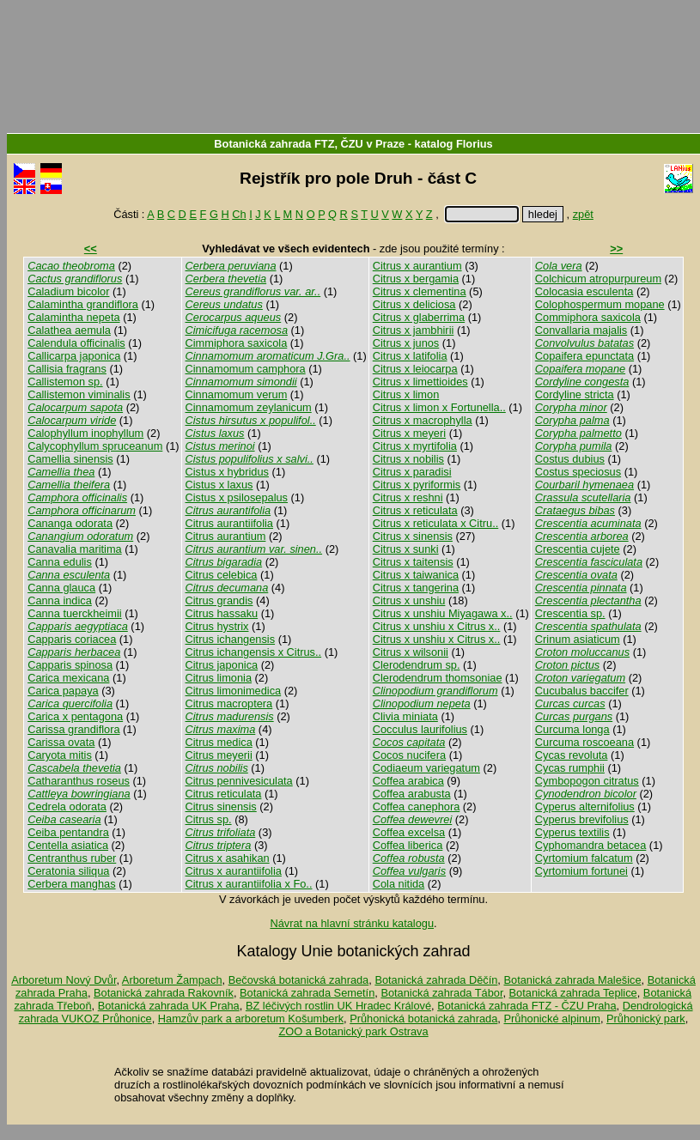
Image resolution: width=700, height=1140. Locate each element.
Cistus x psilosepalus (237, 497)
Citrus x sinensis (413, 536)
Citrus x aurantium (417, 265)
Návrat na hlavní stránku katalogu (352, 923)
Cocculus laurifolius (420, 729)
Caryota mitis (59, 755)
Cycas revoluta (571, 755)
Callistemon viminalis (78, 394)
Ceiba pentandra (68, 832)
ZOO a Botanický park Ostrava (353, 1031)
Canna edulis (59, 561)
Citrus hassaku (222, 613)
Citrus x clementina (419, 291)
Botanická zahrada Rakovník (164, 992)
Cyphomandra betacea (590, 845)
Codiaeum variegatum (426, 767)
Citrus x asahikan (228, 858)
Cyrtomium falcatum (584, 858)
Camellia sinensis (70, 458)
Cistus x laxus (219, 484)
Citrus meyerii (219, 755)
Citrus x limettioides (420, 381)
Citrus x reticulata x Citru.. (436, 523)
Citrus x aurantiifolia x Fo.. (249, 883)
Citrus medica (219, 742)
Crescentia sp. (570, 613)
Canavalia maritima (74, 549)
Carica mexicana (68, 677)
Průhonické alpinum (551, 1018)
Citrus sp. (209, 819)
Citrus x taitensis (413, 561)
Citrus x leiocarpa (415, 368)
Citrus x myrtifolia (415, 446)
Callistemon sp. (64, 381)
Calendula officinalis (76, 343)
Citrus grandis (219, 600)
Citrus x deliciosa (414, 304)
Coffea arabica (408, 780)
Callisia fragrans (67, 368)
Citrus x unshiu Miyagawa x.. (443, 613)
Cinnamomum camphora (246, 368)
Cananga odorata (70, 523)
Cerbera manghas (71, 883)
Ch (239, 214)
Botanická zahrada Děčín (435, 979)
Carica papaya (63, 690)
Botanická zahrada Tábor (441, 992)
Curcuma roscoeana (584, 742)
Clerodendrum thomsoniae (437, 677)
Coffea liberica (408, 845)
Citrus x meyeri (409, 433)
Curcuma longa (572, 729)
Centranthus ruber (71, 858)
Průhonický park (645, 1018)
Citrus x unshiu (409, 600)
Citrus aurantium (226, 536)
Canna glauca (61, 587)
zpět (583, 214)
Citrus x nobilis (408, 458)
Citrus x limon (406, 394)
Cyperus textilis (572, 832)
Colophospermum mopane (600, 304)
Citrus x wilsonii (410, 652)
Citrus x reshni (408, 497)
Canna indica (59, 600)
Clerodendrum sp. (416, 664)
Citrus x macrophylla (422, 420)
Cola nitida (398, 883)
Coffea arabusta (412, 793)
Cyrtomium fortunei (581, 870)
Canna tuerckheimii (74, 613)
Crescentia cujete (577, 549)
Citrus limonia (219, 677)
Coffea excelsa (409, 832)
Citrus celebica (222, 574)
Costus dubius (570, 458)
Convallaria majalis (581, 330)
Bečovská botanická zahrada (298, 979)
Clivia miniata (405, 716)
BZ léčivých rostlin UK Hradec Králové (338, 1005)
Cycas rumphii (570, 767)
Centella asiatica (67, 845)
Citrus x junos (406, 343)
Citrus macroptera (229, 703)
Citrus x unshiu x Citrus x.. (437, 626)
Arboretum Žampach (172, 979)
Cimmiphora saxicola (237, 343)
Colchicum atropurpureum (598, 278)
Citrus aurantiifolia (229, 523)
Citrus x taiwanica (416, 574)
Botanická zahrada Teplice (573, 992)
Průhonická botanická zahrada (423, 1018)
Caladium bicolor (68, 291)
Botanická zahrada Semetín (307, 992)
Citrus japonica (222, 664)
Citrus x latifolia (410, 355)
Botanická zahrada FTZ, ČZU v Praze (309, 143)
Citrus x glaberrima (419, 317)
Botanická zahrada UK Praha (169, 1005)
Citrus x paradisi (412, 471)
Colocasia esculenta (584, 291)
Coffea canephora (416, 806)
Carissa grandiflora (73, 729)
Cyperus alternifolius (585, 806)
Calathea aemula (69, 330)
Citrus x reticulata (415, 510)
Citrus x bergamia (416, 278)
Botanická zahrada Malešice (572, 979)
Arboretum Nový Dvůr (63, 979)
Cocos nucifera (409, 755)
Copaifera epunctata (584, 355)
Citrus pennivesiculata (239, 780)
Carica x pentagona (75, 716)
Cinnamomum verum (237, 394)
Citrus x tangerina (416, 587)
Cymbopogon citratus (587, 780)
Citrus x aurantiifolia (234, 870)
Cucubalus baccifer (582, 690)
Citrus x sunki (406, 549)
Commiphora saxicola (588, 317)
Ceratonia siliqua (68, 870)
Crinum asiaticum (577, 639)
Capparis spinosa (70, 664)
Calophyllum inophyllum (85, 433)
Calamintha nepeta (73, 317)
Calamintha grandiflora (82, 304)
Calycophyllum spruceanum (94, 446)
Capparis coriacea (71, 639)
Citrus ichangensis (231, 639)
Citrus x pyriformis (416, 484)
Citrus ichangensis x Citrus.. (254, 652)
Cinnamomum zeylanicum (249, 407)
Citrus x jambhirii (413, 330)
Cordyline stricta (574, 394)
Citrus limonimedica (234, 690)
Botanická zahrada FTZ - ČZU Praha (526, 1005)
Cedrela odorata (67, 806)
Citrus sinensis (221, 806)
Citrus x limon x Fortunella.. (439, 407)
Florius (474, 143)
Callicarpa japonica (73, 355)
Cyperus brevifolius (582, 819)
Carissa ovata (60, 742)
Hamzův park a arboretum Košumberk (251, 1018)
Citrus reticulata (224, 793)
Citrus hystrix (217, 626)
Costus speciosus (578, 471)
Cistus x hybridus (227, 471)
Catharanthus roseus (78, 780)
